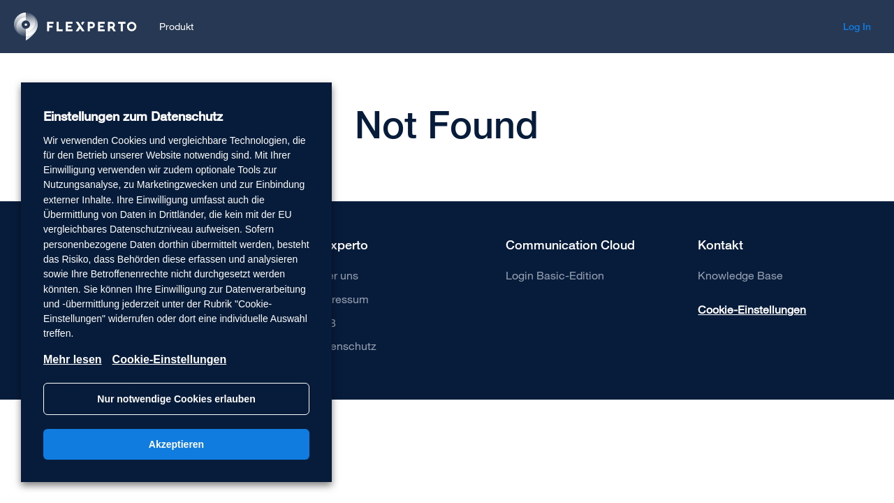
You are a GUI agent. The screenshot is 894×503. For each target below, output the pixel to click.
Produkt (176, 26)
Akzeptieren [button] (176, 444)
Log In (857, 26)
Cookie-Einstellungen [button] (752, 309)
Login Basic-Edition (555, 275)
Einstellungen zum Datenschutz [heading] (133, 116)
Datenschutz (344, 345)
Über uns (335, 275)
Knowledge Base (740, 275)
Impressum (341, 298)
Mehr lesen (72, 359)
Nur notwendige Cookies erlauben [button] (176, 398)
